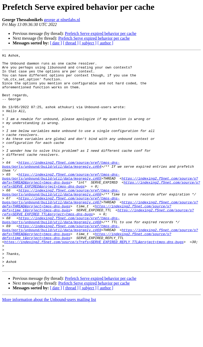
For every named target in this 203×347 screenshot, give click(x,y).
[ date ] (56, 43)
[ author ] (105, 43)
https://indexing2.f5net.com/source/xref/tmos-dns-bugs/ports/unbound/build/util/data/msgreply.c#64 (61, 187)
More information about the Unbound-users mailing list (49, 342)
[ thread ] (71, 43)
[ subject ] (88, 43)
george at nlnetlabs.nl (62, 19)
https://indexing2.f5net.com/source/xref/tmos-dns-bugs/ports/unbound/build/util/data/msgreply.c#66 (61, 220)
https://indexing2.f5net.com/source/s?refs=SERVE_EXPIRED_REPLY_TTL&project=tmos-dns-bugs (94, 279)
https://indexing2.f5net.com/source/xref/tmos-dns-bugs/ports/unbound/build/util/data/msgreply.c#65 (61, 201)
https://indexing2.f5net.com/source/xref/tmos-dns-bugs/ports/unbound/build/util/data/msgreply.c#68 (61, 253)
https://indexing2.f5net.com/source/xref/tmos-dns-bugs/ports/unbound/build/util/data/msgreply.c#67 (61, 230)
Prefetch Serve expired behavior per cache (100, 33)
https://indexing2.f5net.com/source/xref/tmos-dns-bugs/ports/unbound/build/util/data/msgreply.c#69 (61, 263)
